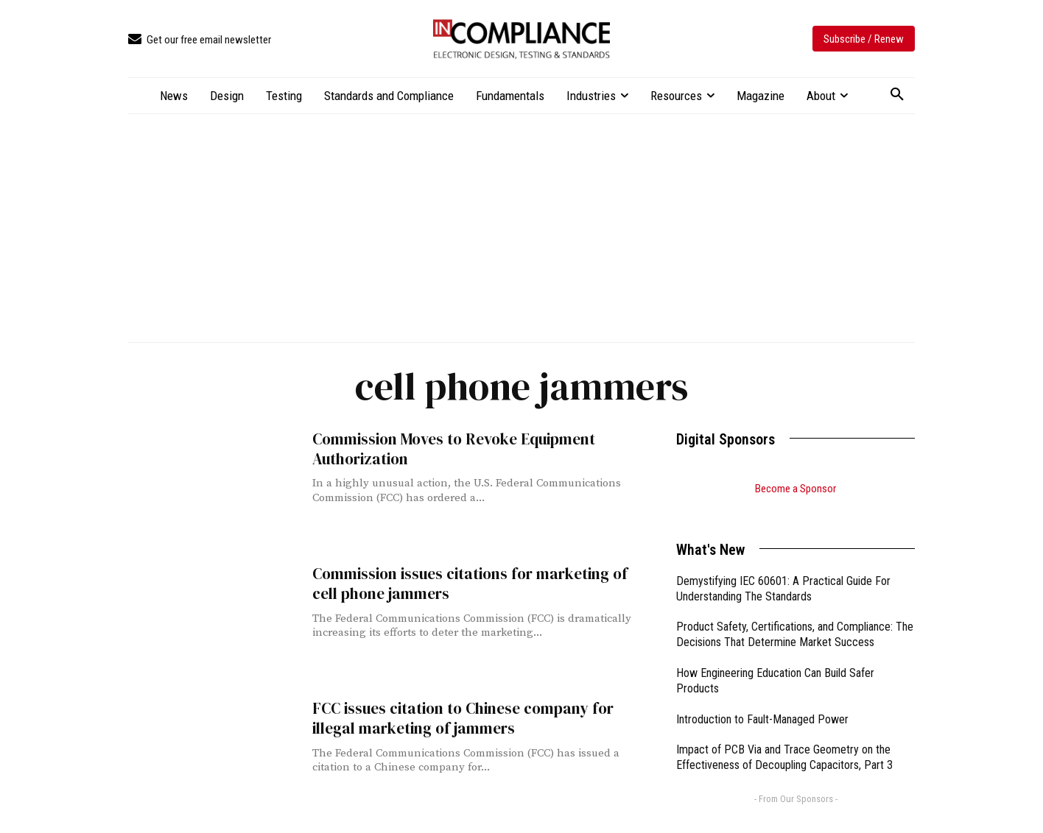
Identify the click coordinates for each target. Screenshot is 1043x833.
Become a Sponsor (795, 488)
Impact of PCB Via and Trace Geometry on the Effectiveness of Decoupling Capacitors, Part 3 (784, 739)
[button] (897, 95)
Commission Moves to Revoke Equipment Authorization (453, 448)
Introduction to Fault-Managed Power (762, 701)
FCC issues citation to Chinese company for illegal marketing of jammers (463, 718)
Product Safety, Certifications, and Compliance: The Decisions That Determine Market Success (794, 616)
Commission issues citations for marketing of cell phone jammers (470, 583)
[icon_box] (199, 40)
